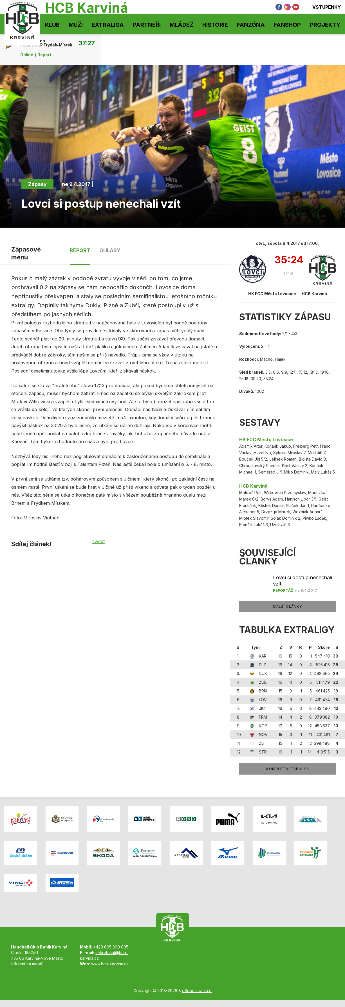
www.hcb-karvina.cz (110, 963)
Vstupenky (323, 7)
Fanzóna (251, 24)
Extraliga (108, 24)
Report (44, 55)
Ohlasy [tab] (109, 250)
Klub (52, 24)
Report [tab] (80, 250)
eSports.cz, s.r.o (197, 990)
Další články (287, 606)
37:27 (87, 43)
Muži (76, 24)
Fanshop (287, 24)
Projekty (325, 24)
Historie (215, 24)
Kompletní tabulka (287, 769)
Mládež (181, 24)
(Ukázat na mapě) (27, 963)
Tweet (98, 541)
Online (26, 55)
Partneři (147, 24)
